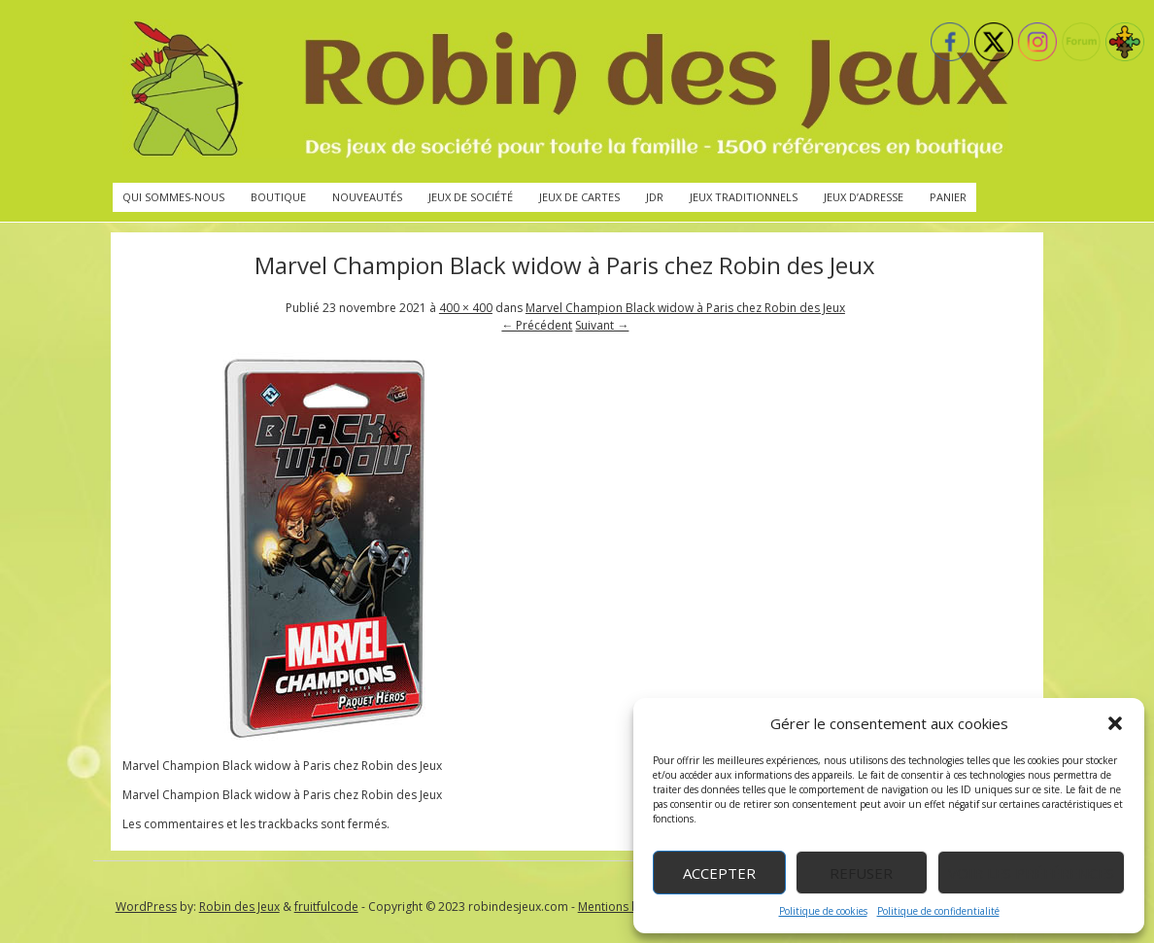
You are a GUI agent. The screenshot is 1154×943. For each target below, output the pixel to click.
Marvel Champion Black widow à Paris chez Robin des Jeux (685, 307)
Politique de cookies (823, 911)
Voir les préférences (1031, 873)
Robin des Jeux (239, 906)
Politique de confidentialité (938, 911)
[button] (1115, 723)
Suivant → (601, 325)
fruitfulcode (326, 906)
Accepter (719, 873)
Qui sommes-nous (173, 197)
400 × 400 (465, 307)
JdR (654, 197)
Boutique (278, 197)
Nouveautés (367, 197)
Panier (948, 197)
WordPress (146, 906)
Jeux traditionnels (744, 197)
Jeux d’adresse (863, 197)
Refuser (861, 873)
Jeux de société (470, 197)
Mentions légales (624, 906)
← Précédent (536, 325)
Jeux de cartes (579, 197)
